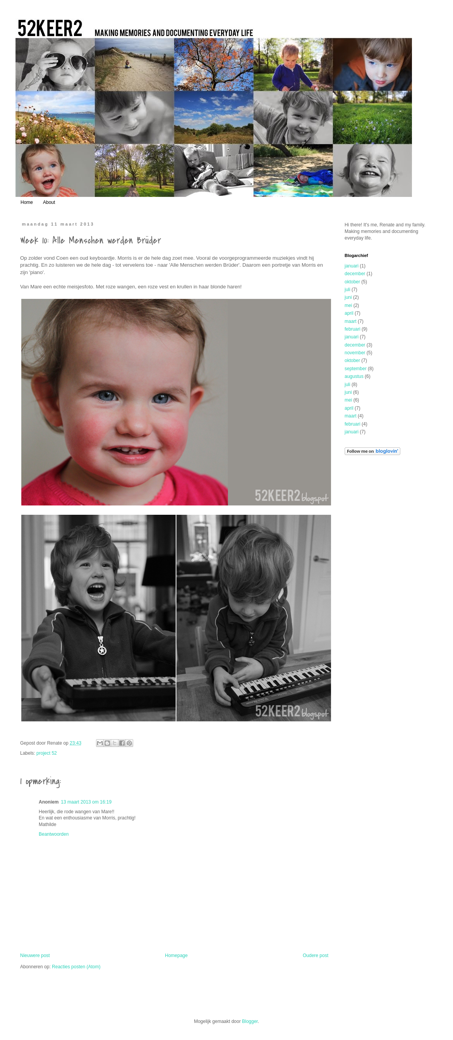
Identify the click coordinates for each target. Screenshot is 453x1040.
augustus (354, 376)
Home (27, 202)
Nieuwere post (35, 955)
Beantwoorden (54, 834)
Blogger (250, 1021)
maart (351, 321)
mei (348, 305)
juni (348, 297)
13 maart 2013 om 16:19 (86, 802)
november (355, 352)
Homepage (176, 955)
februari (352, 329)
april (349, 313)
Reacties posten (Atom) (76, 966)
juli (347, 289)
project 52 (46, 753)
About (49, 202)
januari (352, 266)
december (355, 273)
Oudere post (315, 955)
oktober (352, 282)
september (356, 368)
